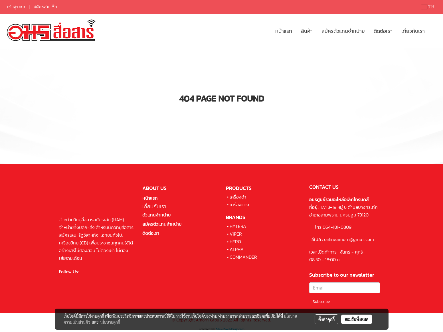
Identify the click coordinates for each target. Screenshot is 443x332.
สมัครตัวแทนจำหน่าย (343, 31)
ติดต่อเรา (383, 31)
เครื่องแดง (239, 204)
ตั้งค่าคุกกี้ (326, 319)
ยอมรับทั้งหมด (357, 319)
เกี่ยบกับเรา (154, 206)
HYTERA (238, 226)
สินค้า (307, 31)
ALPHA (237, 249)
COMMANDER (243, 257)
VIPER (236, 233)
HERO (235, 241)
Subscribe (321, 302)
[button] (434, 31)
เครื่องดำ (238, 196)
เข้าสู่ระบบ (17, 7)
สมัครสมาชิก (45, 7)
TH (427, 6)
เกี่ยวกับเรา (413, 31)
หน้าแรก (283, 31)
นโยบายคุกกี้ (110, 322)
